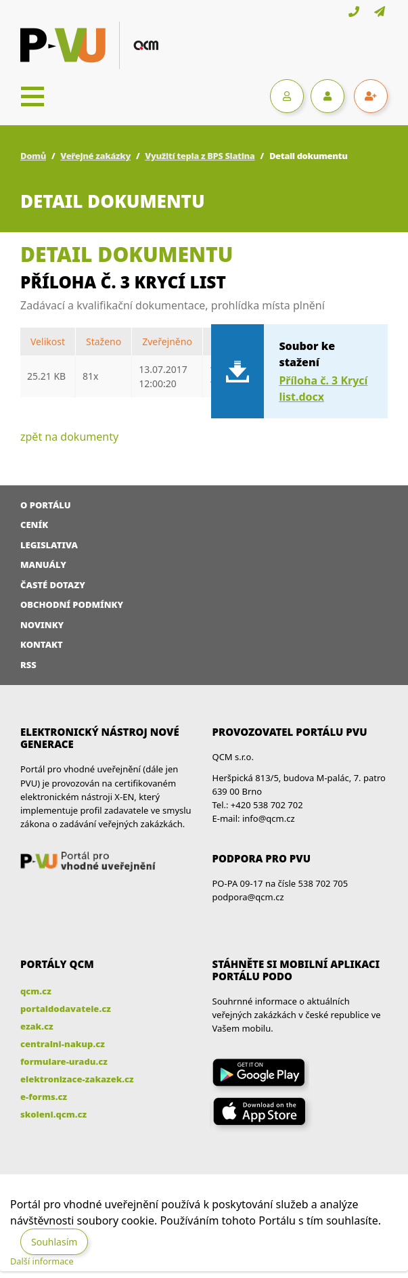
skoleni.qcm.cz (53, 1114)
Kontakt (41, 644)
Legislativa (49, 545)
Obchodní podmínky (71, 604)
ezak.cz (36, 1026)
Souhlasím (54, 1241)
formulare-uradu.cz (64, 1061)
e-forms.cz (43, 1096)
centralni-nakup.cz (62, 1044)
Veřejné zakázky (95, 156)
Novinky (42, 625)
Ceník (34, 525)
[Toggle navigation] (32, 96)
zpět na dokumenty (69, 436)
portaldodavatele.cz (65, 1008)
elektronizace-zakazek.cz (77, 1079)
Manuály (43, 564)
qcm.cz (35, 991)
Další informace (42, 1261)
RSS (28, 665)
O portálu (45, 505)
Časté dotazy (52, 585)
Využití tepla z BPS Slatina (199, 156)
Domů (33, 156)
